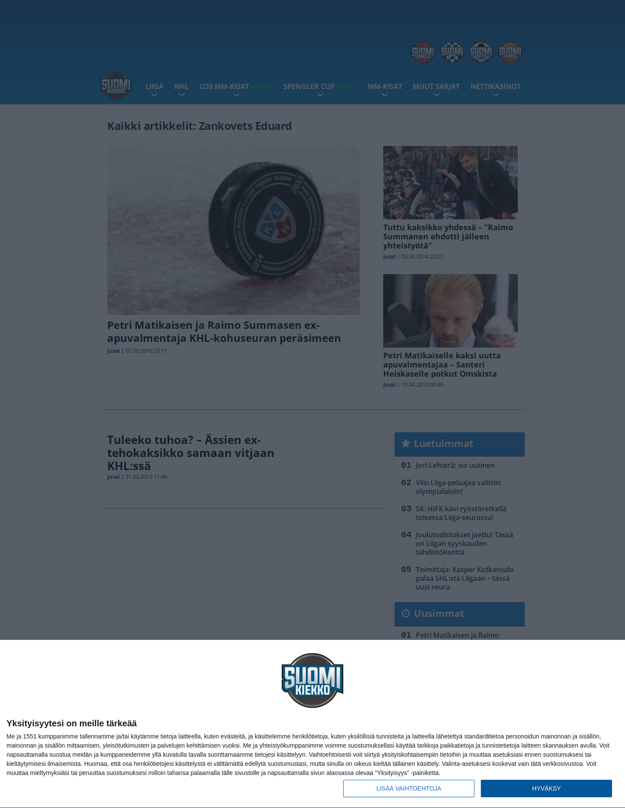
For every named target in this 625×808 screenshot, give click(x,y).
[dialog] (312, 724)
